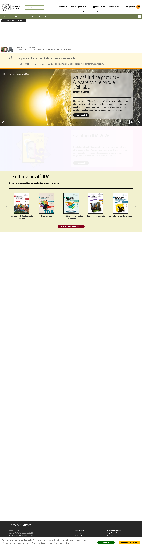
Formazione (117, 8)
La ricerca (106, 8)
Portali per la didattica (91, 8)
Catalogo (5, 12)
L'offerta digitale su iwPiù (79, 2)
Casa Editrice (42, 12)
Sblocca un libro (114, 2)
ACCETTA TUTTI (106, 542)
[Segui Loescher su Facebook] (11, 523)
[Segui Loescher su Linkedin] (19, 523)
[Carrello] (139, 12)
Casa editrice (79, 504)
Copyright (110, 509)
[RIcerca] (42, 5)
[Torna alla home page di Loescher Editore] (11, 5)
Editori (14, 12)
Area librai (78, 509)
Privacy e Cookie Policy (114, 504)
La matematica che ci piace (120, 190)
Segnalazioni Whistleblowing (116, 507)
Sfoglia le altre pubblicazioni (71, 200)
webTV (128, 8)
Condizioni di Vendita (114, 512)
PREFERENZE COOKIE (129, 542)
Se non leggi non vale (96, 190)
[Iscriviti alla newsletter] (27, 523)
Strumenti (63, 2)
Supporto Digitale (98, 2)
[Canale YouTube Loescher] (23, 523)
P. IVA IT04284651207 (16, 532)
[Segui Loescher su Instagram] (15, 523)
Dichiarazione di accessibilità (116, 517)
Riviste (32, 12)
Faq (76, 512)
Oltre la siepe (46, 190)
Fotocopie (110, 514)
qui (85, 540)
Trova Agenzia (80, 507)
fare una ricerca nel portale (43, 38)
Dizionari (23, 12)
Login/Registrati (129, 2)
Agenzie (136, 8)
